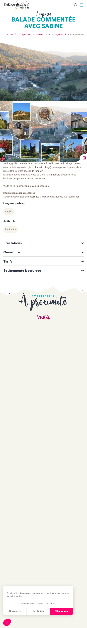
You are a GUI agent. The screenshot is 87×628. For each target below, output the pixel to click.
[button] (7, 622)
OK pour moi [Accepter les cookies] (62, 611)
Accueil (10, 34)
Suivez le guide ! (56, 34)
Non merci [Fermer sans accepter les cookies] (14, 611)
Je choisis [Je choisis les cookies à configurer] (38, 611)
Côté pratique (24, 34)
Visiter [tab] (43, 317)
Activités (40, 34)
